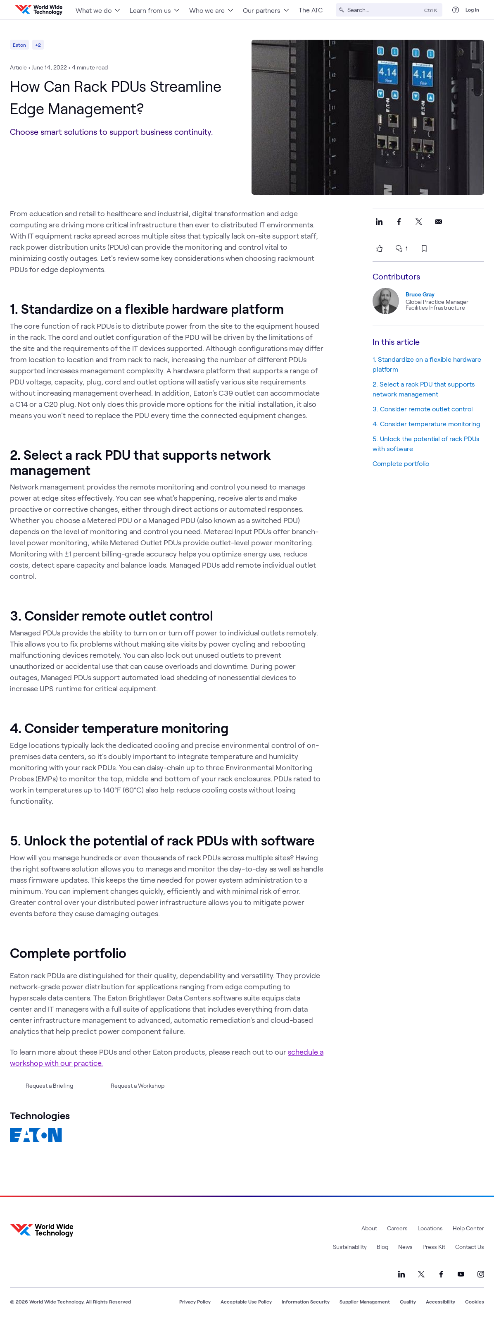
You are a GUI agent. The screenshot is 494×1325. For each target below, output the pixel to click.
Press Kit (434, 1246)
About (369, 1228)
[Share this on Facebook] (399, 221)
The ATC (311, 10)
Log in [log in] (472, 9)
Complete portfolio (402, 463)
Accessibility (440, 1301)
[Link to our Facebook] (441, 1274)
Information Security (306, 1301)
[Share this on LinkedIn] (379, 221)
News (405, 1246)
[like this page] (379, 248)
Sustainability (350, 1246)
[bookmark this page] (424, 248)
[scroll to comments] (399, 248)
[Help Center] (455, 10)
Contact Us (469, 1246)
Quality (408, 1301)
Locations (430, 1228)
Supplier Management (365, 1301)
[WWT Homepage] (38, 10)
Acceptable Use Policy (246, 1301)
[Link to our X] (421, 1274)
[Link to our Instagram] (480, 1274)
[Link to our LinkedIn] (401, 1274)
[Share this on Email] (438, 221)
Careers (397, 1228)
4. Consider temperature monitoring (427, 423)
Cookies (474, 1301)
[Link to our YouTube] (461, 1274)
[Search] (384, 10)
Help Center (468, 1228)
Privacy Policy (195, 1301)
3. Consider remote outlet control (423, 409)
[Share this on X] (419, 221)
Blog (382, 1246)
